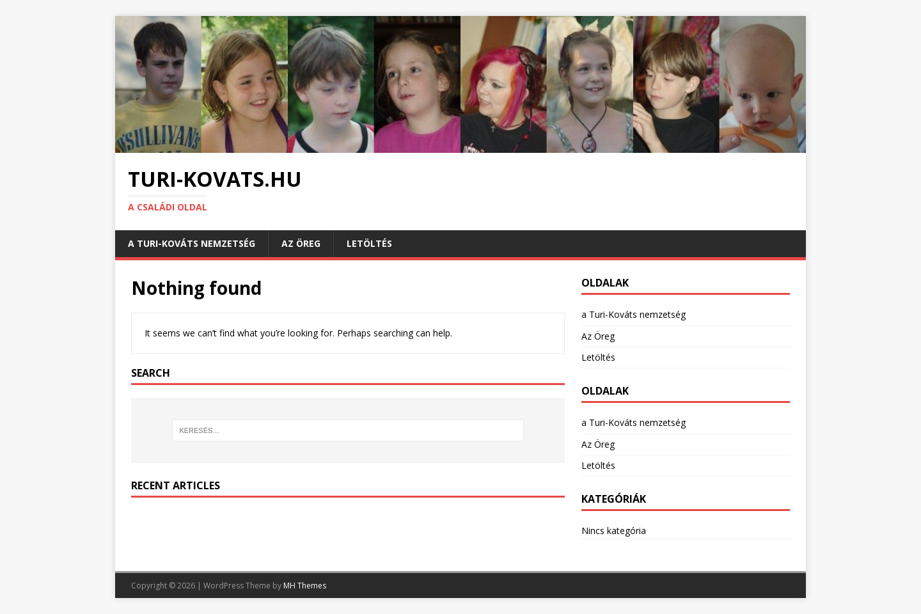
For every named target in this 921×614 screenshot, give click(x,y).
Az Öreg (300, 243)
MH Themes (304, 585)
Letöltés (369, 243)
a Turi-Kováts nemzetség (191, 243)
